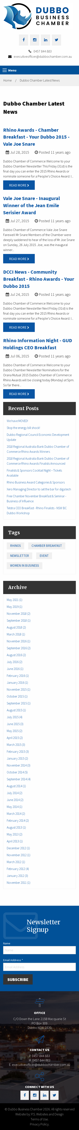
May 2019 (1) (14, 607)
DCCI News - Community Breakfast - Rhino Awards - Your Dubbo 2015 (38, 279)
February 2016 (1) (18, 676)
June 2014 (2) (15, 800)
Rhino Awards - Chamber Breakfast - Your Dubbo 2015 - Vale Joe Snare (36, 137)
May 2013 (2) (14, 834)
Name (6, 943)
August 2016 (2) (16, 655)
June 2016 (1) (15, 669)
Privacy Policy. (39, 1124)
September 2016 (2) (19, 648)
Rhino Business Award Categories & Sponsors (36, 482)
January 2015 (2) (17, 758)
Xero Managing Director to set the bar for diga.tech (39, 489)
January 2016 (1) (17, 683)
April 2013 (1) (15, 841)
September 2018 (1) (19, 620)
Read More (19, 185)
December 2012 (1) (18, 848)
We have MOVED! (17, 421)
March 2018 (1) (16, 634)
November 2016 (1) (18, 641)
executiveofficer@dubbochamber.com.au (43, 56)
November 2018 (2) (18, 614)
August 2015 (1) (16, 710)
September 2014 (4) (19, 779)
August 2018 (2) (16, 627)
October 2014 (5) (17, 772)
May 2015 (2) (14, 731)
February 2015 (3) (18, 752)
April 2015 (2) (15, 738)
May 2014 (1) (14, 807)
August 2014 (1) (16, 786)
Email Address (13, 960)
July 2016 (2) (14, 662)
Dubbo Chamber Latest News (40, 80)
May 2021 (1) (14, 600)
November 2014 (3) (18, 765)
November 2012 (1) (18, 855)
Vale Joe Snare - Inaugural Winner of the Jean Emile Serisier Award (31, 205)
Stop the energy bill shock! (23, 428)
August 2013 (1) (16, 827)
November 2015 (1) (18, 689)
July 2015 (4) (14, 717)
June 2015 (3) (15, 724)
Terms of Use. (39, 1119)
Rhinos (15, 546)
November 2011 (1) (18, 883)
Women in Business (24, 566)
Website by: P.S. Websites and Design (39, 1114)
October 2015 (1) (17, 696)
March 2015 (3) (16, 745)
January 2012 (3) (17, 876)
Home (7, 80)
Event (44, 556)
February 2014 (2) (18, 821)
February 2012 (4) (18, 869)
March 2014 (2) (16, 814)
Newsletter (19, 556)
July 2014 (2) (14, 793)
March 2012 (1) (16, 862)
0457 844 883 (42, 51)
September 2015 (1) (19, 703)
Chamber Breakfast (47, 546)
